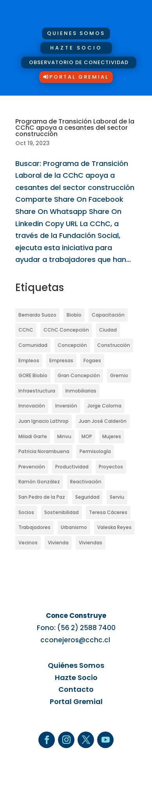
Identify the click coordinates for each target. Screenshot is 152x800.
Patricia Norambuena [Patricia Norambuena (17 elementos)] (43, 451)
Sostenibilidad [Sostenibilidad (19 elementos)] (61, 512)
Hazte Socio (76, 677)
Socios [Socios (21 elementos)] (26, 512)
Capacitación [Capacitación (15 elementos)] (108, 315)
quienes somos (76, 33)
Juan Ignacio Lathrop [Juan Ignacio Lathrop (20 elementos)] (43, 421)
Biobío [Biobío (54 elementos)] (74, 315)
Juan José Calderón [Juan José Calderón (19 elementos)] (103, 421)
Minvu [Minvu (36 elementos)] (64, 436)
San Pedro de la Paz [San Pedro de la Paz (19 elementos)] (41, 497)
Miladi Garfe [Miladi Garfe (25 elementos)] (32, 436)
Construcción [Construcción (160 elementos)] (113, 345)
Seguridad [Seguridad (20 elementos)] (87, 497)
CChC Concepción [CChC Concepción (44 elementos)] (66, 329)
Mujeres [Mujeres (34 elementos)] (111, 436)
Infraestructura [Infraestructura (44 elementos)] (36, 390)
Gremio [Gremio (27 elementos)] (119, 375)
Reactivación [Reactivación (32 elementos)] (85, 481)
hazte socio (76, 48)
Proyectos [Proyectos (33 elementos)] (111, 466)
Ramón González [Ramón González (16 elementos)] (39, 481)
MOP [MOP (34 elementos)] (86, 436)
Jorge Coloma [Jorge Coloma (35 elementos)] (104, 405)
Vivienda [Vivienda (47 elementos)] (58, 542)
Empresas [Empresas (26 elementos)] (61, 360)
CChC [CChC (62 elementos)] (25, 329)
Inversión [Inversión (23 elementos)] (66, 405)
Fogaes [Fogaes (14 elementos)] (92, 360)
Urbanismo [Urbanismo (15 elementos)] (74, 527)
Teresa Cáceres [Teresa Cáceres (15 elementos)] (108, 512)
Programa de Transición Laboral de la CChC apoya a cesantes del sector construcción (74, 127)
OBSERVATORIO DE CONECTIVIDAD (78, 62)
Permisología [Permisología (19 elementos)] (95, 451)
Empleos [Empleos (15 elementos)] (28, 360)
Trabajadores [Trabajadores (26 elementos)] (34, 527)
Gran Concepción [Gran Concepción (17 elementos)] (79, 375)
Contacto (76, 689)
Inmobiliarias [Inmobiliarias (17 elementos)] (80, 390)
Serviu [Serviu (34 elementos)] (117, 497)
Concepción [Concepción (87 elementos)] (72, 345)
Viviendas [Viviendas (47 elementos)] (90, 542)
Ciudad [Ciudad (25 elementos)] (108, 329)
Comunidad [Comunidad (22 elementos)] (32, 345)
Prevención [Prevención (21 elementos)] (31, 466)
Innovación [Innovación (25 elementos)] (31, 405)
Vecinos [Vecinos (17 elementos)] (28, 542)
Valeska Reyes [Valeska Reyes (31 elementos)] (114, 527)
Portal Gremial (79, 77)
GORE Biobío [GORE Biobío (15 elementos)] (32, 375)
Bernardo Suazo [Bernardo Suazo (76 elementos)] (37, 315)
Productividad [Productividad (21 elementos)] (72, 466)
